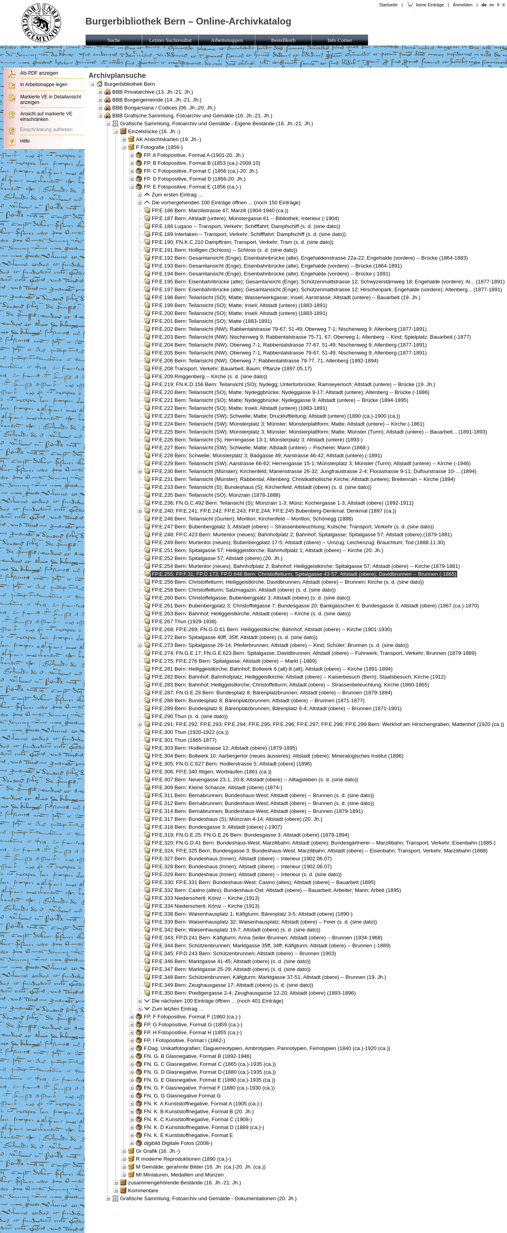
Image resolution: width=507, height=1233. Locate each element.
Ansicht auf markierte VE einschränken (46, 116)
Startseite (388, 4)
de (483, 4)
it (504, 4)
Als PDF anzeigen (39, 73)
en (491, 4)
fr (498, 4)
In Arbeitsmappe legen (43, 84)
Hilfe (25, 141)
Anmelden (463, 4)
